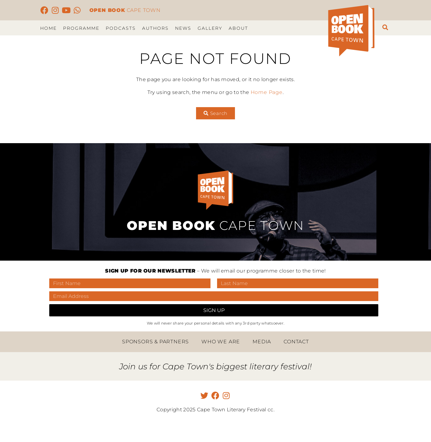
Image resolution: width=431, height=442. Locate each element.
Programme (81, 28)
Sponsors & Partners (155, 342)
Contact (296, 342)
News (183, 28)
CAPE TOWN (125, 10)
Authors (155, 28)
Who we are (220, 342)
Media (262, 342)
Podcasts (121, 28)
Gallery (210, 28)
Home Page (267, 92)
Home (48, 28)
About (238, 28)
